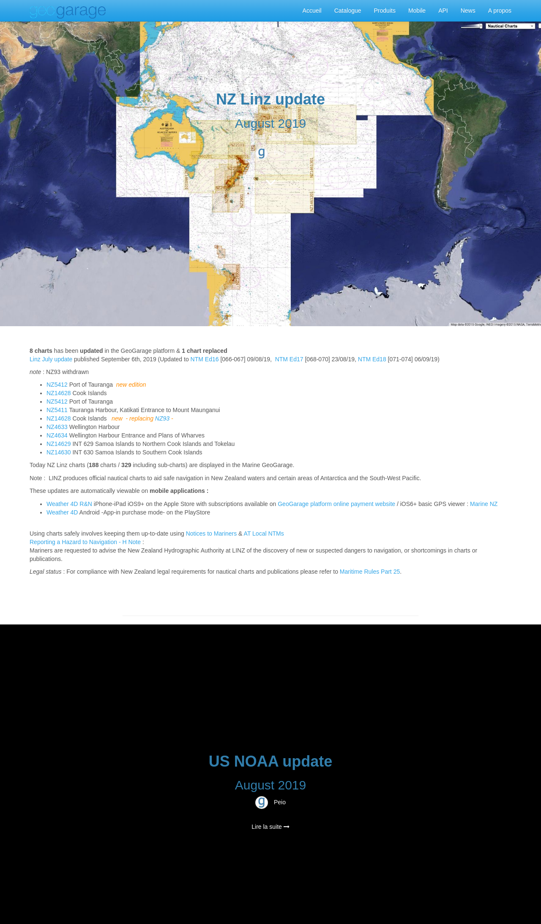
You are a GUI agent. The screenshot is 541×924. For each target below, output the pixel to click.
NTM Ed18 (372, 359)
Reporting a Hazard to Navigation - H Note (85, 542)
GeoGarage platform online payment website (336, 503)
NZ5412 (57, 384)
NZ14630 (58, 452)
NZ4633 (57, 427)
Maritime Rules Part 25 (370, 571)
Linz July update (51, 359)
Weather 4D (62, 512)
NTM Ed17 (289, 359)
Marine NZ (483, 503)
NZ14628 (58, 393)
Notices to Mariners (211, 533)
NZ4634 (57, 435)
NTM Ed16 (205, 359)
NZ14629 (58, 443)
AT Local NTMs (264, 533)
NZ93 (162, 418)
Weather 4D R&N (69, 503)
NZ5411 (57, 410)
